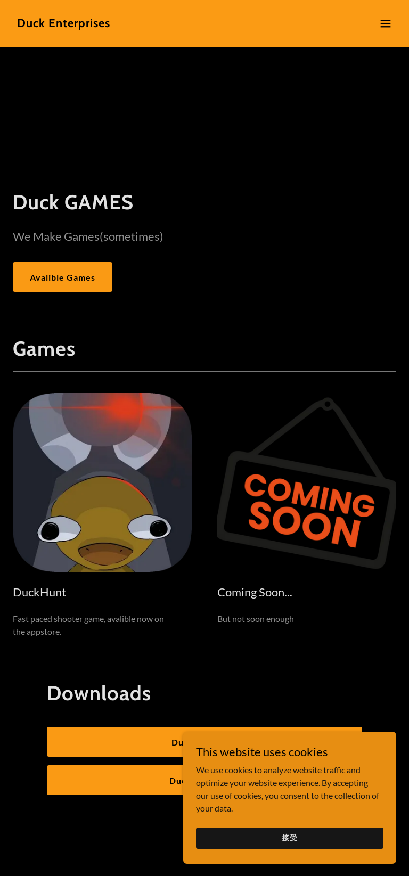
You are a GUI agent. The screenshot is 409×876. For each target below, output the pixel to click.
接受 (290, 837)
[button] (385, 23)
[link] (63, 24)
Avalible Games (62, 277)
